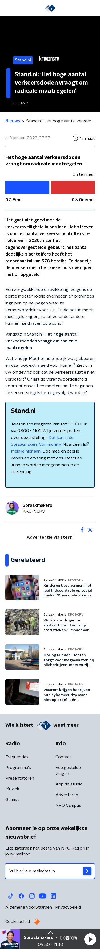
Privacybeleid (68, 907)
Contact (63, 757)
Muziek (12, 789)
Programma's (18, 768)
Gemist (12, 799)
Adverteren (66, 795)
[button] (90, 939)
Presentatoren (19, 778)
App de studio (69, 784)
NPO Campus (68, 805)
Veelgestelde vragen (68, 771)
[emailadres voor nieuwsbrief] (50, 871)
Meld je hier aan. (26, 451)
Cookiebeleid (17, 921)
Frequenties (17, 757)
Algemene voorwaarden (28, 907)
